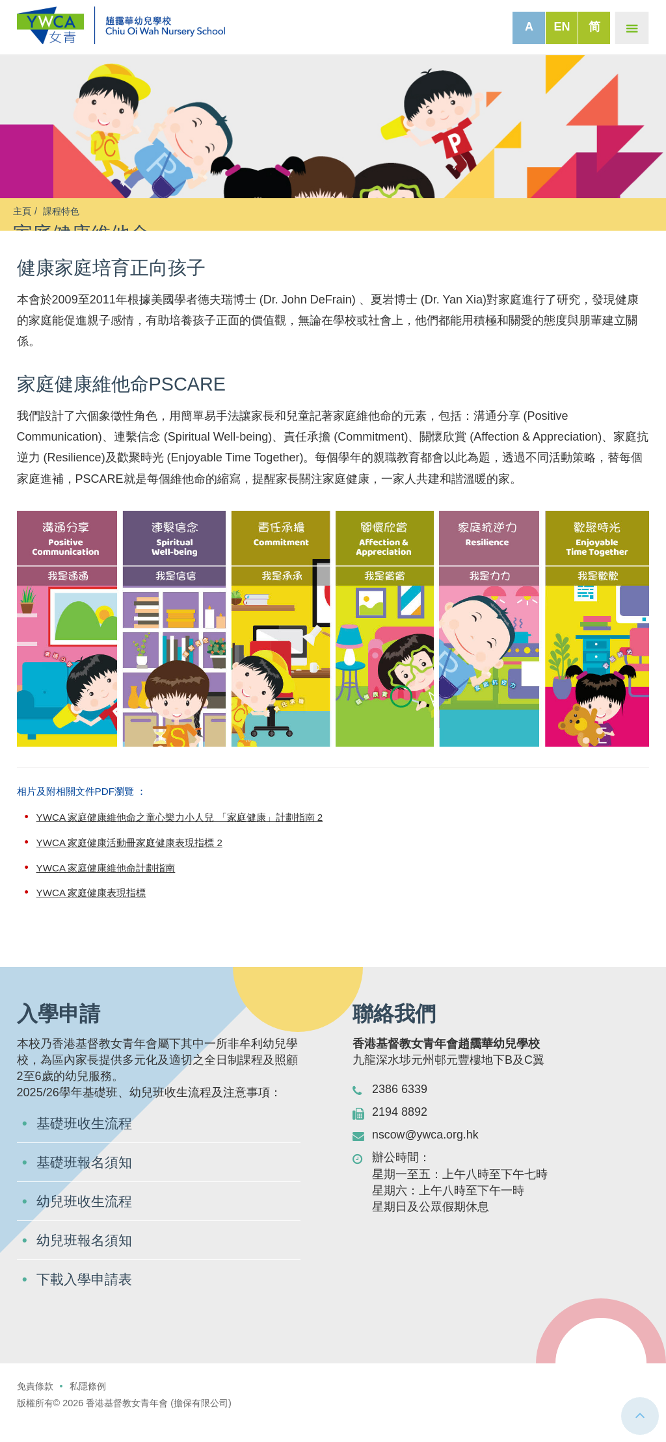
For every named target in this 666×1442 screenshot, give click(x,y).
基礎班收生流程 (86, 1143)
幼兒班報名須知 (86, 1260)
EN (561, 26)
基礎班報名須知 (86, 1182)
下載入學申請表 (86, 1299)
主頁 (22, 211)
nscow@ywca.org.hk (425, 1154)
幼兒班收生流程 (86, 1221)
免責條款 (35, 1405)
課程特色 (61, 211)
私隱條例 (88, 1405)
